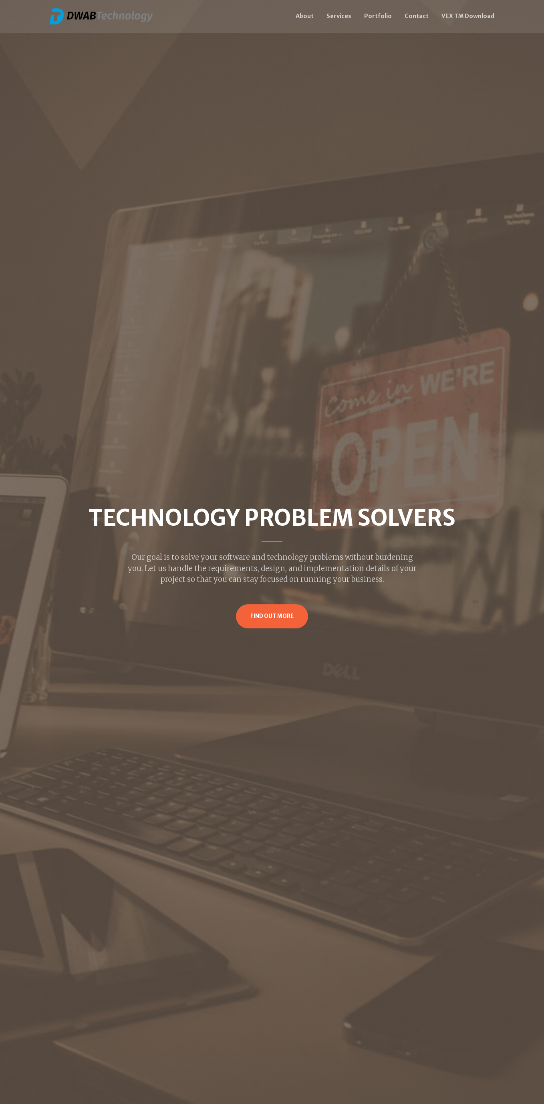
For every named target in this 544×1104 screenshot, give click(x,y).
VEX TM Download (467, 16)
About (305, 16)
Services (338, 16)
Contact (417, 16)
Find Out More (272, 616)
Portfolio (378, 16)
